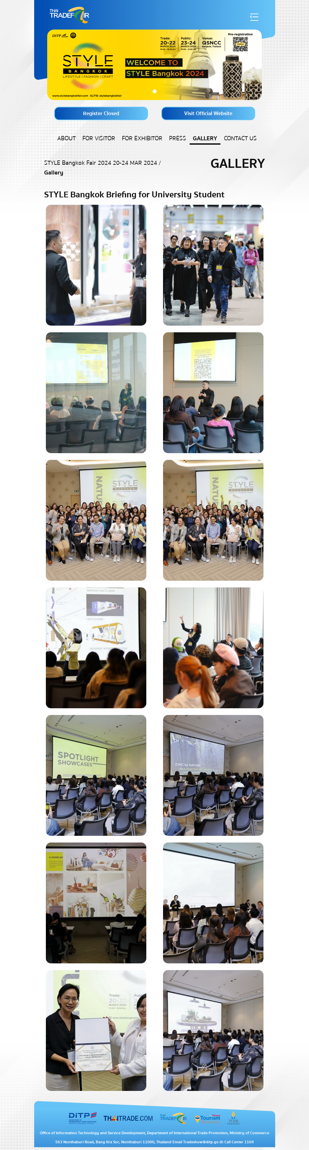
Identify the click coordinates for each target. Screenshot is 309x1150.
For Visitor (98, 138)
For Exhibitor (142, 138)
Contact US (240, 138)
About (66, 138)
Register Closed (101, 113)
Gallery (205, 138)
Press (177, 138)
